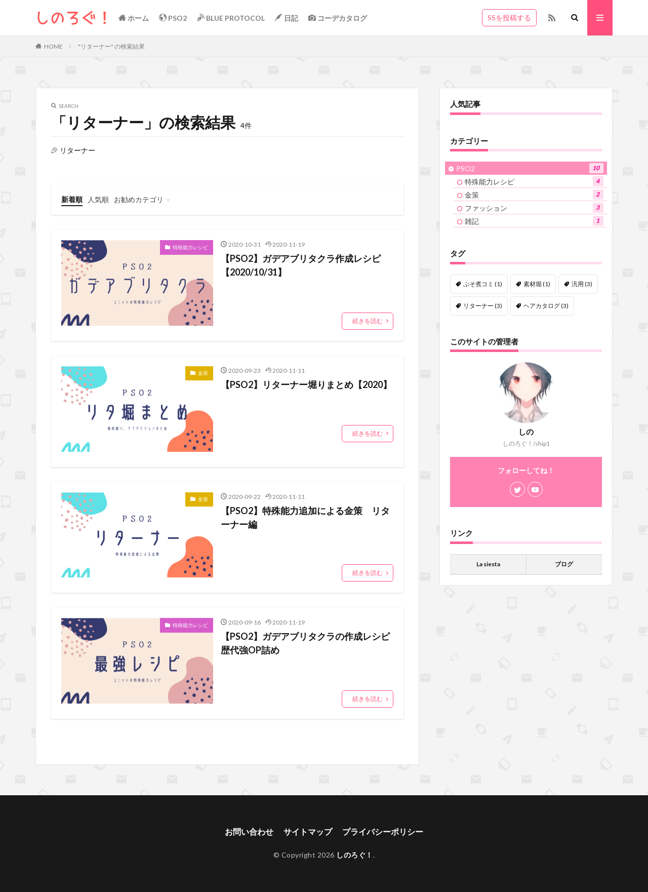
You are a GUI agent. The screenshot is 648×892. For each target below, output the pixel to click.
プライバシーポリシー (382, 831)
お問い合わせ (249, 831)
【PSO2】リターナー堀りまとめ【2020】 (306, 384)
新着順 (72, 199)
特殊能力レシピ (190, 247)
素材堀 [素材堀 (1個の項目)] (536, 284)
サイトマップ (308, 831)
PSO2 (173, 17)
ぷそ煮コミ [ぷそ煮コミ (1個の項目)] (482, 284)
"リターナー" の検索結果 (111, 46)
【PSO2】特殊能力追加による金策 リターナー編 (305, 517)
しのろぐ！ (354, 854)
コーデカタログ (337, 17)
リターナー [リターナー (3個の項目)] (482, 305)
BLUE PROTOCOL (231, 17)
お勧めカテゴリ (139, 199)
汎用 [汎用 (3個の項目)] (582, 284)
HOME (53, 46)
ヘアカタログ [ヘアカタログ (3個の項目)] (546, 305)
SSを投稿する (509, 17)
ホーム (133, 17)
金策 (203, 373)
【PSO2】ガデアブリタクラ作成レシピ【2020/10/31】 (301, 265)
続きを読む (367, 321)
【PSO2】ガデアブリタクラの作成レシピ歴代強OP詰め (305, 643)
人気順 (98, 199)
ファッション (534, 208)
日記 (286, 17)
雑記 (534, 221)
